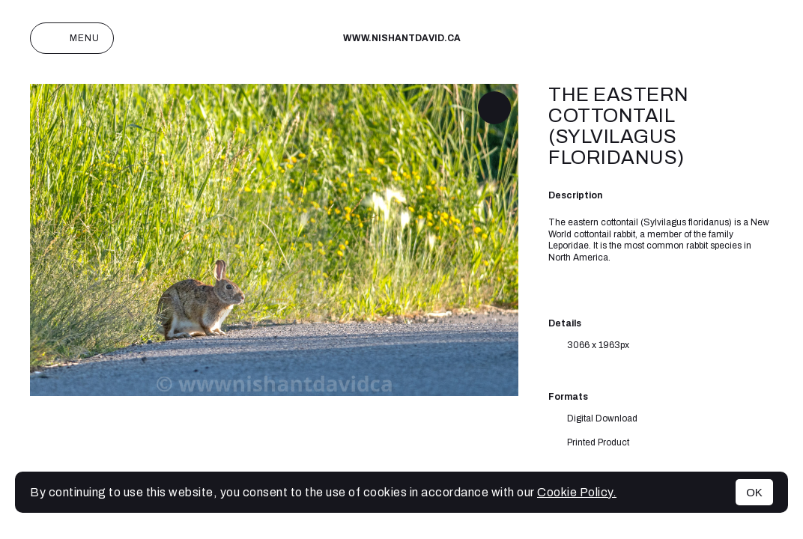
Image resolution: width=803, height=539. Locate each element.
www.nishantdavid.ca (402, 38)
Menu (72, 38)
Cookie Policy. (576, 492)
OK (754, 492)
